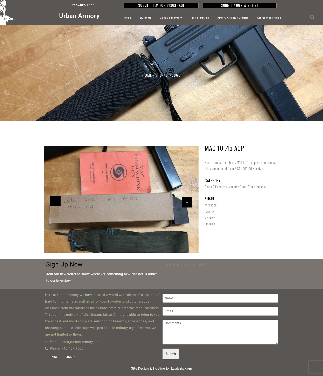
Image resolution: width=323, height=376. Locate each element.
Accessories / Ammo (269, 18)
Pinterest (211, 224)
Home (127, 18)
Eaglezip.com (181, 368)
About (70, 357)
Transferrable (257, 186)
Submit (171, 354)
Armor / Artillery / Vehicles (233, 18)
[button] (312, 17)
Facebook (211, 205)
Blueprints (145, 18)
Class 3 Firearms (171, 18)
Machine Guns (237, 186)
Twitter (209, 212)
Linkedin (210, 218)
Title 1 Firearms (200, 18)
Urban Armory (79, 15)
